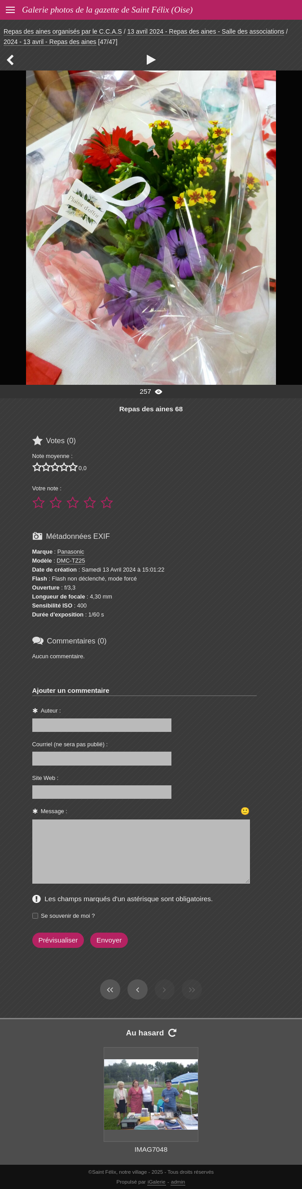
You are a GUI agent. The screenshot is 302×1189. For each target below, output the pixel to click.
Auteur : (51, 710)
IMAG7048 (151, 1149)
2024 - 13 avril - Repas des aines (50, 41)
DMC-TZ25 (71, 560)
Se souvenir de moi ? (68, 915)
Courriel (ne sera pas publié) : (70, 744)
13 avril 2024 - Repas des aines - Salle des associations (205, 31)
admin (178, 1182)
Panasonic (70, 551)
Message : (54, 811)
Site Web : (45, 778)
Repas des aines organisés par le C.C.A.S (63, 31)
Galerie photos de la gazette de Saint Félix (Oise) (107, 9)
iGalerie (157, 1182)
